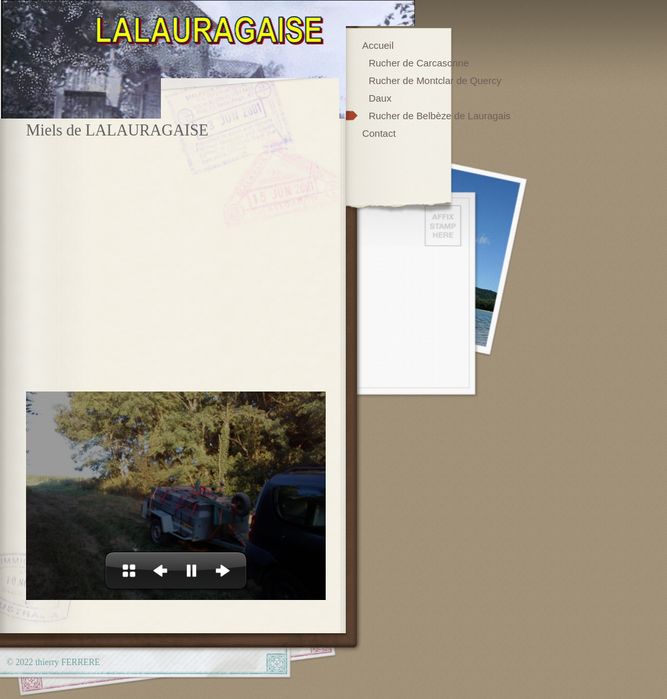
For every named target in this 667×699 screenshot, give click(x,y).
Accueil (377, 45)
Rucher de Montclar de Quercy (435, 80)
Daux (380, 98)
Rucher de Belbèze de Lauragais (440, 115)
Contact (379, 133)
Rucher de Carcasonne (419, 62)
